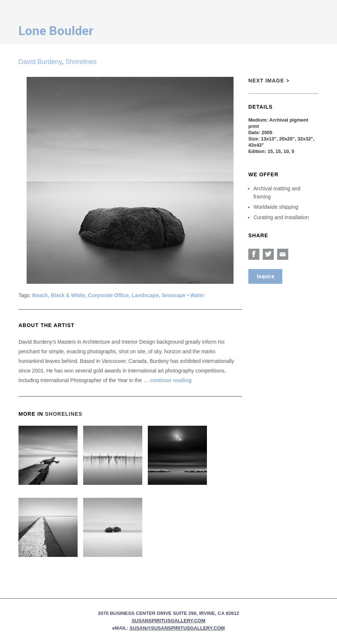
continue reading (171, 380)
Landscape (145, 295)
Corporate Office (108, 295)
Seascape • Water (182, 295)
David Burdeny (40, 61)
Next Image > (268, 81)
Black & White (68, 295)
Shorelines (81, 61)
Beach (40, 295)
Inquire (265, 276)
